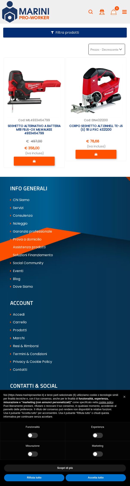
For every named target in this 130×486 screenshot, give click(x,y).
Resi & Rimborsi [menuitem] (24, 346)
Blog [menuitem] (15, 279)
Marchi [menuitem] (17, 338)
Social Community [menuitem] (26, 263)
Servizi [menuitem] (16, 208)
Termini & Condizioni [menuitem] (28, 354)
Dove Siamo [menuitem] (21, 287)
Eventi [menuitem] (16, 271)
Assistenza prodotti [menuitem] (28, 247)
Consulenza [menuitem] (21, 215)
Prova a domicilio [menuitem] (26, 239)
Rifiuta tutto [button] (34, 477)
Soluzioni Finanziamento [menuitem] (31, 255)
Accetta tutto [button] (96, 477)
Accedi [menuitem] (17, 314)
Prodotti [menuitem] (18, 330)
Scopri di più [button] (65, 467)
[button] (124, 396)
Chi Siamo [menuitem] (19, 200)
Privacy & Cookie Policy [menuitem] (31, 362)
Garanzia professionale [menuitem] (31, 231)
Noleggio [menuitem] (19, 223)
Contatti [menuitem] (18, 370)
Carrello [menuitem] (18, 322)
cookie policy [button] (106, 402)
